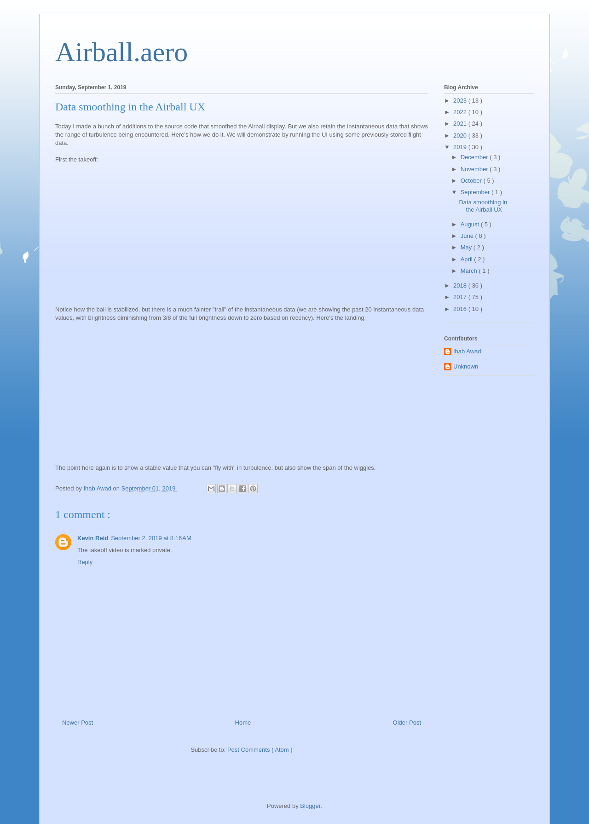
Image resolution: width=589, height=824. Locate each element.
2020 (460, 135)
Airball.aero (121, 52)
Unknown (465, 366)
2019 (460, 147)
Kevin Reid (92, 538)
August (471, 224)
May (467, 247)
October (472, 180)
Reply (84, 562)
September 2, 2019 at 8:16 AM (151, 538)
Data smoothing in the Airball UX (483, 206)
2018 (460, 285)
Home (243, 722)
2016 (460, 308)
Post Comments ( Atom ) (260, 749)
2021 (460, 123)
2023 (460, 100)
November (475, 169)
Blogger (310, 805)
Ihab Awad (467, 351)
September (476, 192)
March (470, 270)
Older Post (407, 722)
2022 (460, 112)
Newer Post (77, 722)
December (475, 157)
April (467, 259)
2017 (460, 297)
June (468, 235)
